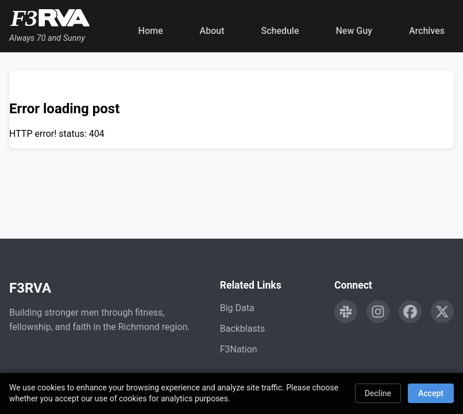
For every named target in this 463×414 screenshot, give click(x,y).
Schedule (280, 30)
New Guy (354, 30)
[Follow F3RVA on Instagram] (377, 311)
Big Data (237, 307)
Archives (427, 30)
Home (150, 30)
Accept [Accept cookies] (430, 393)
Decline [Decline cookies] (378, 393)
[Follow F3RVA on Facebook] (410, 311)
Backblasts (242, 328)
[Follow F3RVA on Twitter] (442, 311)
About (212, 30)
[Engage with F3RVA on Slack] (345, 311)
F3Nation (238, 349)
